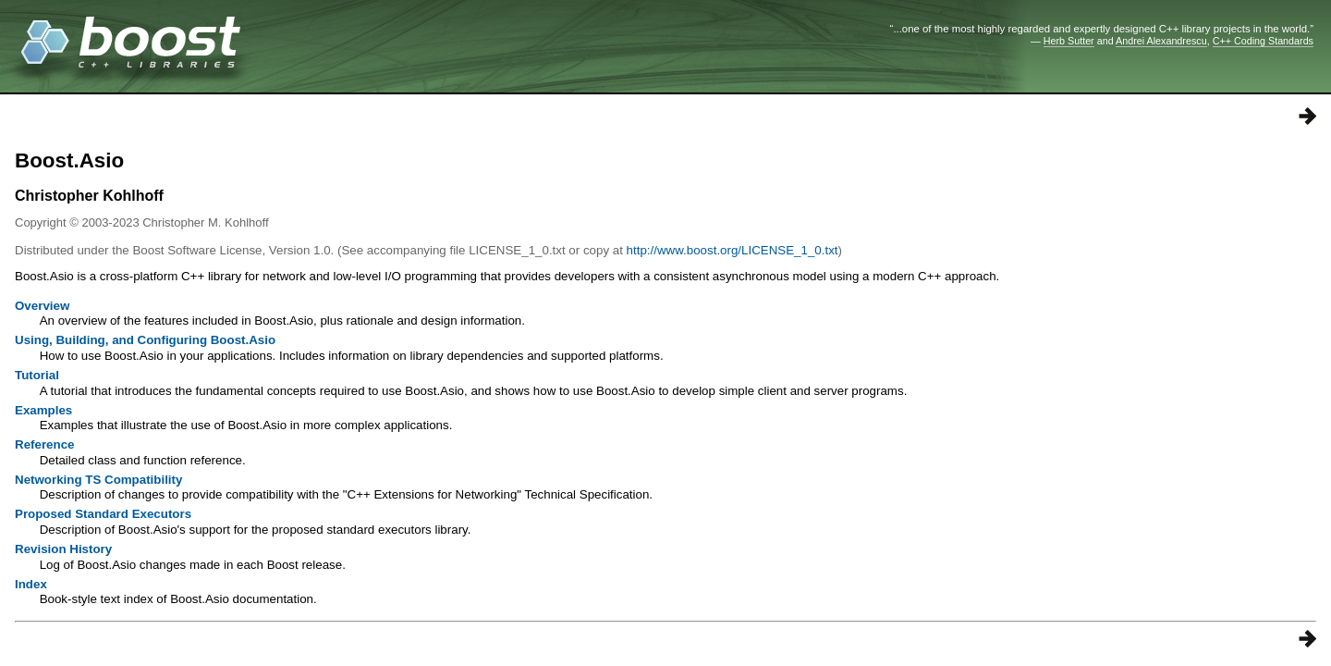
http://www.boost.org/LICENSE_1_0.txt (732, 250)
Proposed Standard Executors (103, 514)
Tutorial (37, 375)
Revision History (63, 549)
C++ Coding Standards (1263, 40)
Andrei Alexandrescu (1161, 40)
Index (31, 584)
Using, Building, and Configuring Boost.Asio (145, 340)
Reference (44, 444)
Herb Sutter (1069, 40)
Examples (43, 410)
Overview (42, 306)
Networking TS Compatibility (98, 480)
